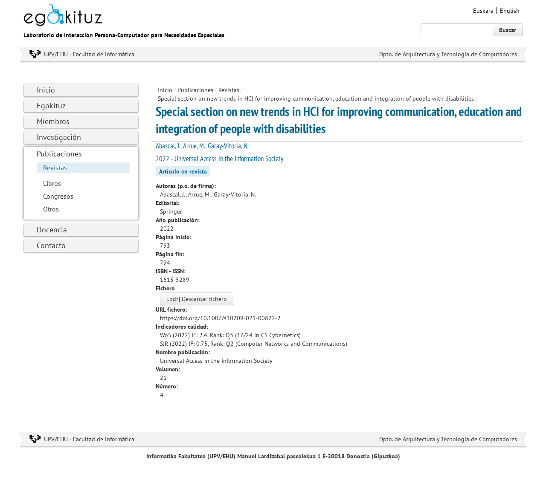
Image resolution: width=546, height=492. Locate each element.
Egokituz (51, 105)
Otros (51, 209)
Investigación (59, 137)
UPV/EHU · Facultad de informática (89, 54)
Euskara (483, 10)
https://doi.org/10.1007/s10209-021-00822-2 (220, 318)
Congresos (58, 196)
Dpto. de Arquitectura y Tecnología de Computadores (448, 54)
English (510, 10)
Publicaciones (59, 154)
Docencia (52, 229)
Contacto (51, 245)
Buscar (507, 30)
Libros (52, 183)
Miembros (53, 121)
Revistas (55, 167)
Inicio (46, 90)
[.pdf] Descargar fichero (196, 299)
